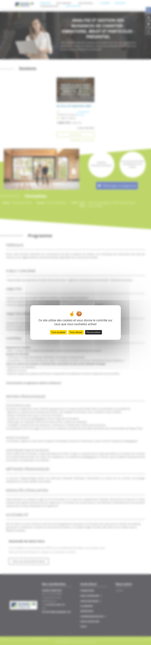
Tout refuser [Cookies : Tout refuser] (76, 332)
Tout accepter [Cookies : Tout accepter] (58, 332)
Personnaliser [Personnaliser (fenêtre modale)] (94, 332)
